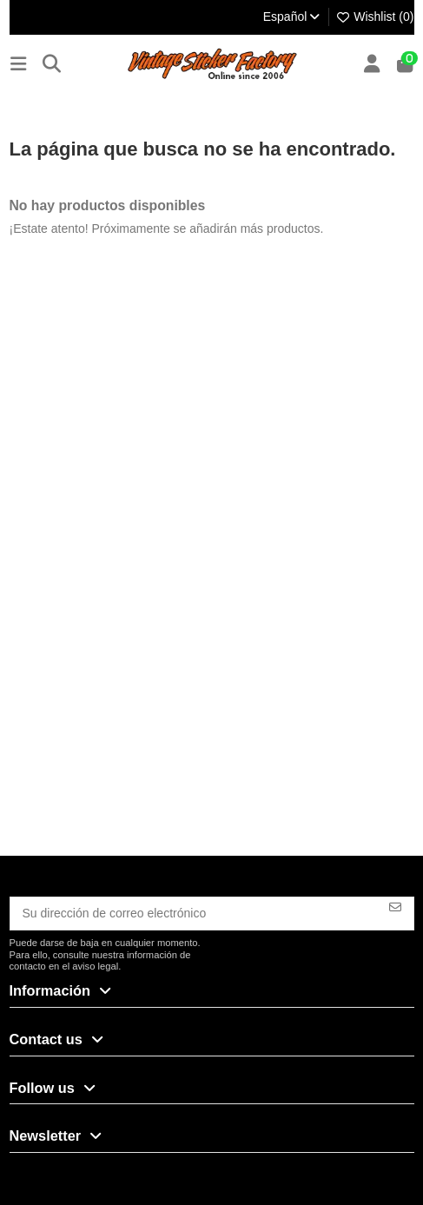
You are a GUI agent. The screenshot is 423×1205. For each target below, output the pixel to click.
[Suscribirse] (395, 906)
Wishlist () (374, 16)
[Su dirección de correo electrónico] (194, 913)
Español (292, 16)
